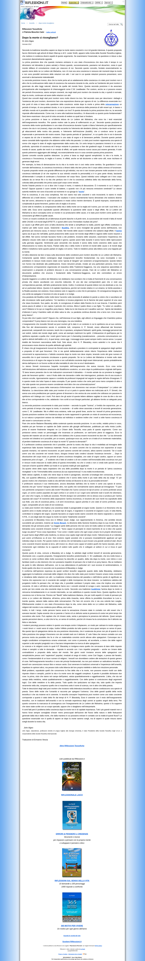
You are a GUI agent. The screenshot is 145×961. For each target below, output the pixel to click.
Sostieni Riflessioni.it (72, 942)
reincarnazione (112, 104)
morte (81, 192)
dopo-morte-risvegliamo (46, 23)
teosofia (31, 23)
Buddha (65, 228)
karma (119, 231)
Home (23, 23)
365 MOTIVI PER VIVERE (72, 926)
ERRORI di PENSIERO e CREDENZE (72, 834)
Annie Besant (60, 523)
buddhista (95, 589)
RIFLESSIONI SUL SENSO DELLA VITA (72, 881)
